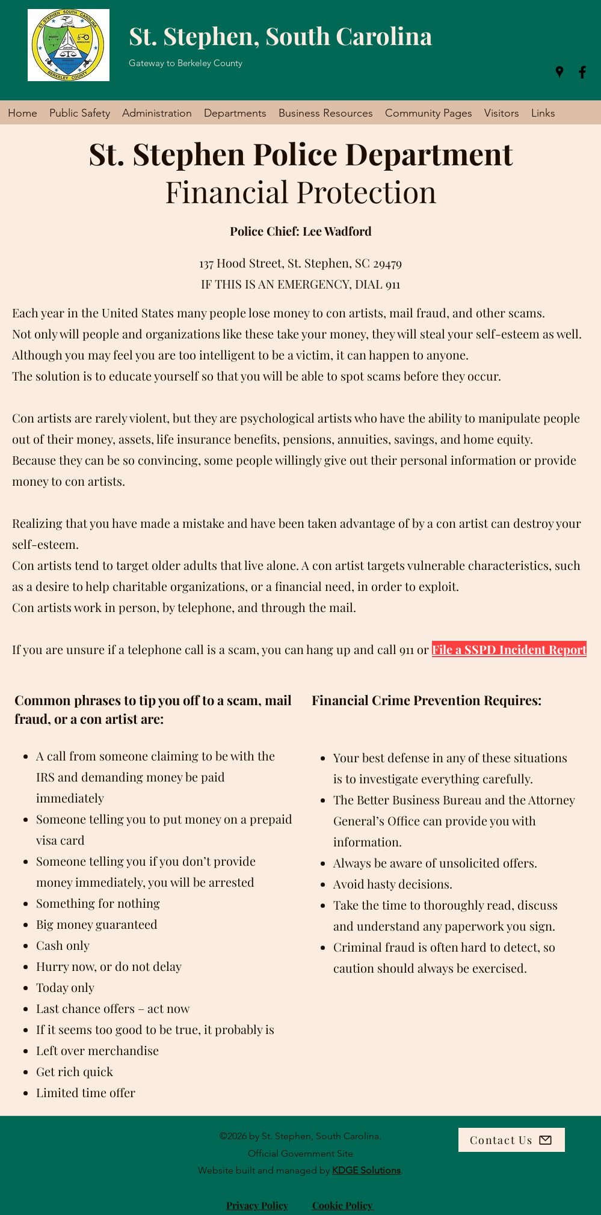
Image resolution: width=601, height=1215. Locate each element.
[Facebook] (582, 72)
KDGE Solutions (366, 1170)
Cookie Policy (343, 1205)
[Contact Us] (511, 1140)
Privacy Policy (257, 1205)
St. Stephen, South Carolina (281, 35)
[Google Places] (559, 72)
